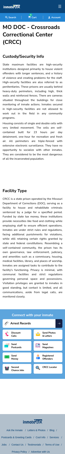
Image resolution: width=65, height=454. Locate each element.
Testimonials (34, 444)
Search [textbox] (10, 17)
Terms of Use (52, 444)
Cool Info (40, 437)
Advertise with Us (40, 451)
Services (55, 437)
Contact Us (17, 444)
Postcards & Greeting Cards (16, 437)
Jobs (4, 444)
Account (54, 17)
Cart (32, 17)
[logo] (11, 12)
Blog (52, 430)
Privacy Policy (19, 451)
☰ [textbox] (60, 6)
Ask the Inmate (14, 430)
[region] (32, 171)
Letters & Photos (36, 430)
